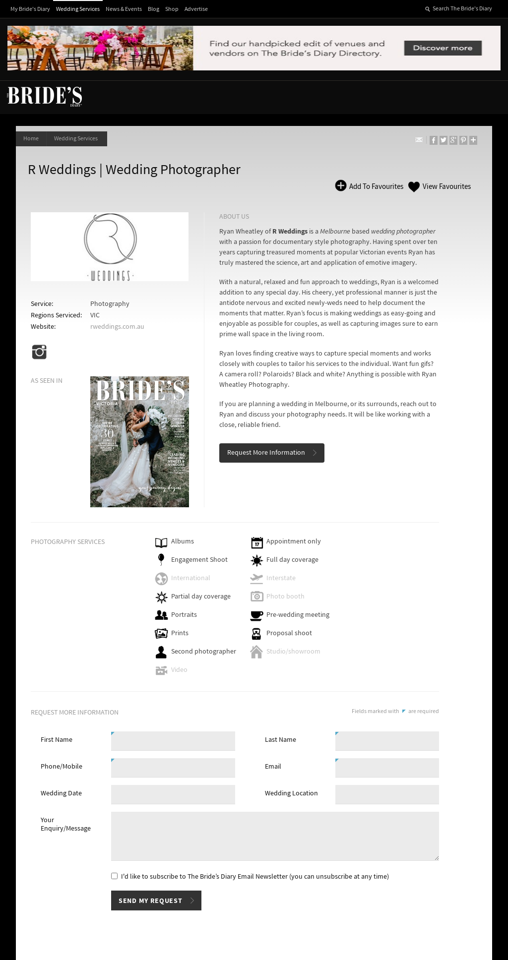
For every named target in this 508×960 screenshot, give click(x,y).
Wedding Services (78, 9)
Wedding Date (61, 793)
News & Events (124, 9)
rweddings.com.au (117, 326)
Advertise (196, 9)
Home (31, 138)
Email (273, 766)
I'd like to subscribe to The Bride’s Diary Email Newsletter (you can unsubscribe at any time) (255, 876)
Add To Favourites (375, 186)
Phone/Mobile (61, 766)
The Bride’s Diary (44, 96)
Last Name (280, 739)
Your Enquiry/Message (66, 824)
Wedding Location (291, 793)
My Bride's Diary (30, 9)
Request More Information (266, 452)
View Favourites (447, 186)
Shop (172, 9)
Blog (153, 9)
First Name (56, 739)
